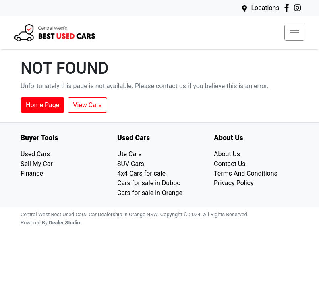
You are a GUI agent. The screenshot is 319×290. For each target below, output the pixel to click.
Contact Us (230, 164)
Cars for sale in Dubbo (148, 183)
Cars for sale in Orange (149, 193)
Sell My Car (37, 164)
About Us (227, 154)
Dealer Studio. (65, 223)
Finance (32, 173)
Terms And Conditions (246, 173)
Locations (265, 8)
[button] (294, 33)
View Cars (87, 105)
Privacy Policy (234, 183)
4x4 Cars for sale (141, 173)
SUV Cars (130, 164)
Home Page (42, 105)
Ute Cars (129, 154)
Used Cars (35, 154)
